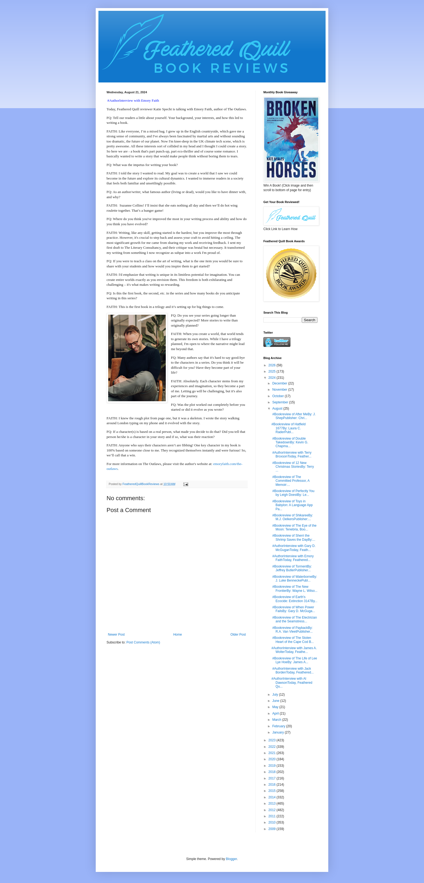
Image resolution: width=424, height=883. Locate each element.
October (278, 396)
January (278, 732)
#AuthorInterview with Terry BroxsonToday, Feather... (291, 454)
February (279, 726)
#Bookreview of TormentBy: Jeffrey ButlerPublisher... (291, 568)
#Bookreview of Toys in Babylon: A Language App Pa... (292, 505)
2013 (273, 803)
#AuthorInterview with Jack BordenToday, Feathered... (292, 670)
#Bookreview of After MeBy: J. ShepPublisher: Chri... (293, 416)
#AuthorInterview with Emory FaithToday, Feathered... (292, 558)
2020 (273, 759)
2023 (273, 740)
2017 (273, 778)
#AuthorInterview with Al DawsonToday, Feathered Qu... (291, 682)
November (280, 389)
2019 (273, 766)
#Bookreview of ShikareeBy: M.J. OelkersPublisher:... (292, 517)
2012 (273, 810)
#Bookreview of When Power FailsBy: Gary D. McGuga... (293, 609)
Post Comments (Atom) (143, 642)
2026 (273, 365)
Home (177, 634)
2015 (273, 791)
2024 (273, 378)
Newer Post (116, 634)
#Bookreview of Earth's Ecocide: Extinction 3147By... (294, 599)
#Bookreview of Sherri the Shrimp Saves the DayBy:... (293, 537)
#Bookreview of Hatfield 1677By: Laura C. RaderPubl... (288, 428)
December (280, 383)
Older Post (238, 634)
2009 (273, 829)
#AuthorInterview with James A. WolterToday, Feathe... (294, 650)
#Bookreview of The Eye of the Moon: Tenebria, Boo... (294, 527)
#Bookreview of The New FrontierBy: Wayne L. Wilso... (294, 588)
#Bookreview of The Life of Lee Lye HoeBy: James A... (294, 660)
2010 (273, 822)
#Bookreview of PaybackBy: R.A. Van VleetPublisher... (292, 629)
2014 (273, 797)
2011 (273, 816)
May (275, 707)
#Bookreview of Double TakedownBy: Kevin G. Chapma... (289, 442)
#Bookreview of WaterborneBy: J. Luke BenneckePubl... (294, 578)
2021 (273, 753)
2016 (273, 784)
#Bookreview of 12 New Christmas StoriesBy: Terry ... (292, 467)
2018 (273, 772)
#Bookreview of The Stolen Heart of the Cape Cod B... (292, 639)
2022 (273, 747)
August (277, 408)
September (280, 402)
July (275, 694)
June (276, 701)
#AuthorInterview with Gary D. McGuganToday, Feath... (293, 548)
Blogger (231, 859)
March (277, 720)
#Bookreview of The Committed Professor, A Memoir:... (290, 481)
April (276, 713)
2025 (273, 371)
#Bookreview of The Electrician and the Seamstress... (294, 619)
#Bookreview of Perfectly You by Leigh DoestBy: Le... (292, 493)
